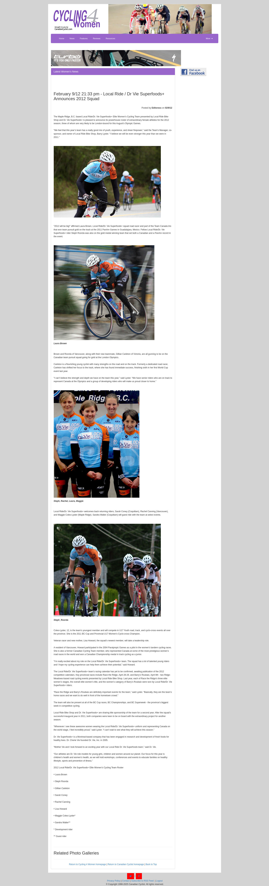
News (72, 38)
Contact (125, 881)
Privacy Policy (113, 881)
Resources (110, 38)
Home (61, 38)
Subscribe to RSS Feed (142, 881)
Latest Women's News (66, 71)
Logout (159, 881)
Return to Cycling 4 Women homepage (87, 864)
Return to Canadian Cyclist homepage (126, 864)
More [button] (209, 38)
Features (83, 38)
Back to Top (151, 864)
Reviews (96, 38)
